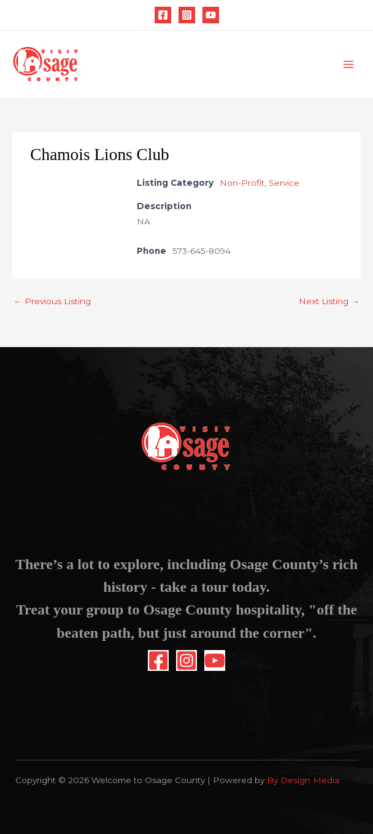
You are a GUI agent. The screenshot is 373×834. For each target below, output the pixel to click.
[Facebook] (163, 15)
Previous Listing (52, 301)
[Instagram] (187, 15)
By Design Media (303, 780)
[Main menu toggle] (348, 64)
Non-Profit (242, 183)
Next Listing (329, 301)
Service (284, 183)
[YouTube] (210, 15)
